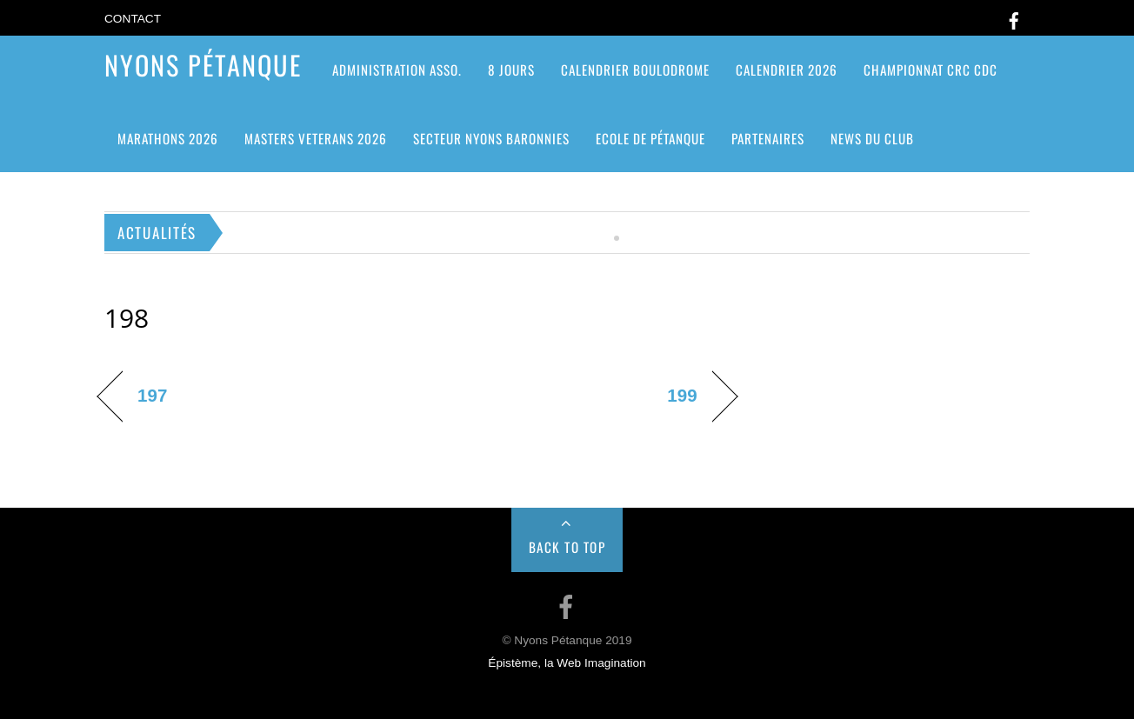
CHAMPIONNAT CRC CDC (930, 69)
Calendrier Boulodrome (635, 69)
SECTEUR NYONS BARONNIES (491, 138)
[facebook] (1014, 18)
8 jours (511, 69)
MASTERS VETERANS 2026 (315, 138)
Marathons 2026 (167, 138)
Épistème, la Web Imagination (566, 662)
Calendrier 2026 (786, 69)
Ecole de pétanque (650, 138)
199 (682, 395)
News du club (872, 138)
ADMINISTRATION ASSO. (397, 69)
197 (152, 395)
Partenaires (767, 138)
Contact (132, 18)
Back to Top (567, 546)
